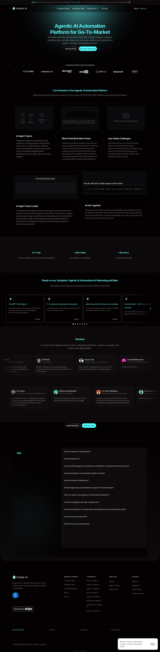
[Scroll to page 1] (73, 324)
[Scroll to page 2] (75, 324)
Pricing (111, 581)
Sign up (66, 597)
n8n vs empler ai (92, 581)
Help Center (113, 589)
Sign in (66, 593)
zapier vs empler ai (93, 589)
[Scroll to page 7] (87, 324)
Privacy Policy (136, 589)
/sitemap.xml (115, 630)
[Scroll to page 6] (84, 324)
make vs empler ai (93, 585)
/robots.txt (83, 630)
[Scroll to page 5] (82, 324)
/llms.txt (52, 630)
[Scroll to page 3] (78, 324)
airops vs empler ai (93, 611)
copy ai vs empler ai (93, 597)
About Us (135, 581)
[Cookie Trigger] (80, 651)
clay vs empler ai (92, 593)
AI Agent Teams (69, 581)
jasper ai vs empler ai (94, 601)
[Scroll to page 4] (80, 324)
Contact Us (136, 585)
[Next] (150, 308)
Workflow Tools (69, 585)
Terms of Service (138, 593)
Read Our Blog (114, 585)
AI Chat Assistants (70, 589)
